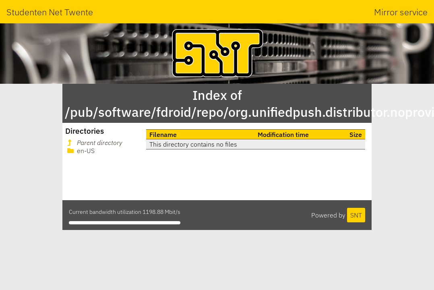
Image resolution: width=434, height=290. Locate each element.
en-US (80, 151)
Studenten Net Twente (49, 12)
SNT (356, 215)
